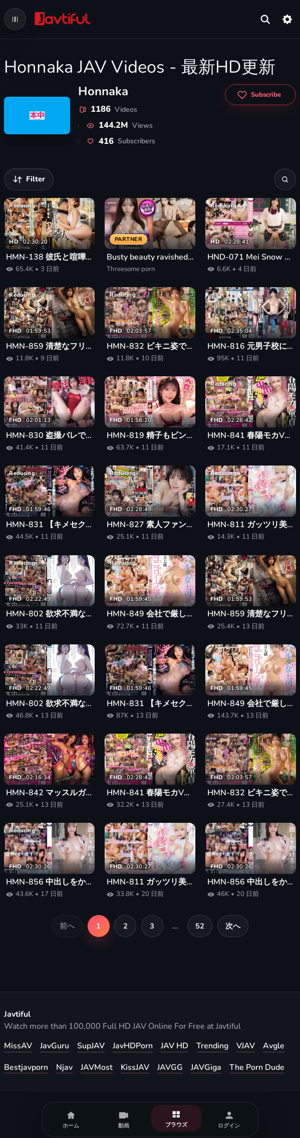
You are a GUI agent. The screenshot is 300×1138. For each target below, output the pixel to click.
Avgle (273, 1045)
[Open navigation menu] (15, 19)
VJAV (245, 1045)
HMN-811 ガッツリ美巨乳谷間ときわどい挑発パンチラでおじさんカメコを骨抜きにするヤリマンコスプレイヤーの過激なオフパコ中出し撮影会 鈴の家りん (250, 525)
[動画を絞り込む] (29, 179)
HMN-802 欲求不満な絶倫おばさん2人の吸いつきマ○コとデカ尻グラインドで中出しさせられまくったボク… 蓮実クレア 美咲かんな (49, 614)
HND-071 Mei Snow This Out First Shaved (250, 257)
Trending (212, 1045)
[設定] (287, 19)
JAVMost (97, 1067)
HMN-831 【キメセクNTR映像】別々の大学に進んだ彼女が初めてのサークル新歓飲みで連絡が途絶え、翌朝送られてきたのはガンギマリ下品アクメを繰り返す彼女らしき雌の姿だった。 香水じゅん (49, 525)
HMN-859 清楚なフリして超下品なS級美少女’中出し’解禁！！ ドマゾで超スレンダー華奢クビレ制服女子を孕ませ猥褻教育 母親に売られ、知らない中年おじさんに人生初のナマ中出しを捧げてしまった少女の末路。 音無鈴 (49, 346)
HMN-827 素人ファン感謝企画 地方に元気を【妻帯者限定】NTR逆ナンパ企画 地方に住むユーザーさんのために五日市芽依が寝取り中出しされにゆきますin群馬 (150, 525)
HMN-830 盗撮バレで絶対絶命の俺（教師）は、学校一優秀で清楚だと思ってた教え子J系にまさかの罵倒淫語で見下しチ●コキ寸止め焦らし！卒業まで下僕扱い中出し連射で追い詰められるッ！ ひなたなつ (49, 435)
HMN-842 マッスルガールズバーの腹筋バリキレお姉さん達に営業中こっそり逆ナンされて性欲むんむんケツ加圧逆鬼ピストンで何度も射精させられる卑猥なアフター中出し (49, 793)
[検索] (285, 179)
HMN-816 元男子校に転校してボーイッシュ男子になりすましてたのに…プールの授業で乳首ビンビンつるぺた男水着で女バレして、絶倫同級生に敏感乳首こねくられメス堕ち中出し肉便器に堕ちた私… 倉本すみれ (250, 346)
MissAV (18, 1045)
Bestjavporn (26, 1067)
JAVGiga (206, 1067)
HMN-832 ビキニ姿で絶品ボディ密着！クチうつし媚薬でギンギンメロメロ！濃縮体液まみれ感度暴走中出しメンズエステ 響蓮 (150, 346)
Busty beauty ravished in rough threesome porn (150, 257)
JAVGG (170, 1067)
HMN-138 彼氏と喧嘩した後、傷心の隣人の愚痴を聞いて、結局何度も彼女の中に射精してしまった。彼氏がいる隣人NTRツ (49, 257)
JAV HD (174, 1045)
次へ (232, 926)
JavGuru (54, 1045)
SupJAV (91, 1045)
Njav (64, 1067)
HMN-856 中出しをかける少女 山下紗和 (49, 882)
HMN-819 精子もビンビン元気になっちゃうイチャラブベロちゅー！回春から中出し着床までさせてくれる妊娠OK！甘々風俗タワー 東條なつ (150, 435)
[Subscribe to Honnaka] (260, 94)
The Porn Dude (256, 1067)
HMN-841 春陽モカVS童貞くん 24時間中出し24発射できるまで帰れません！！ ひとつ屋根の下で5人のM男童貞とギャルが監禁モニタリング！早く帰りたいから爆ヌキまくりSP (250, 435)
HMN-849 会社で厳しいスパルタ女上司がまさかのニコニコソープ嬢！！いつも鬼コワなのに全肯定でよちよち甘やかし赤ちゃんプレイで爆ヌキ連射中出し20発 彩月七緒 (150, 614)
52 (199, 926)
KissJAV (135, 1067)
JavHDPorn (133, 1045)
